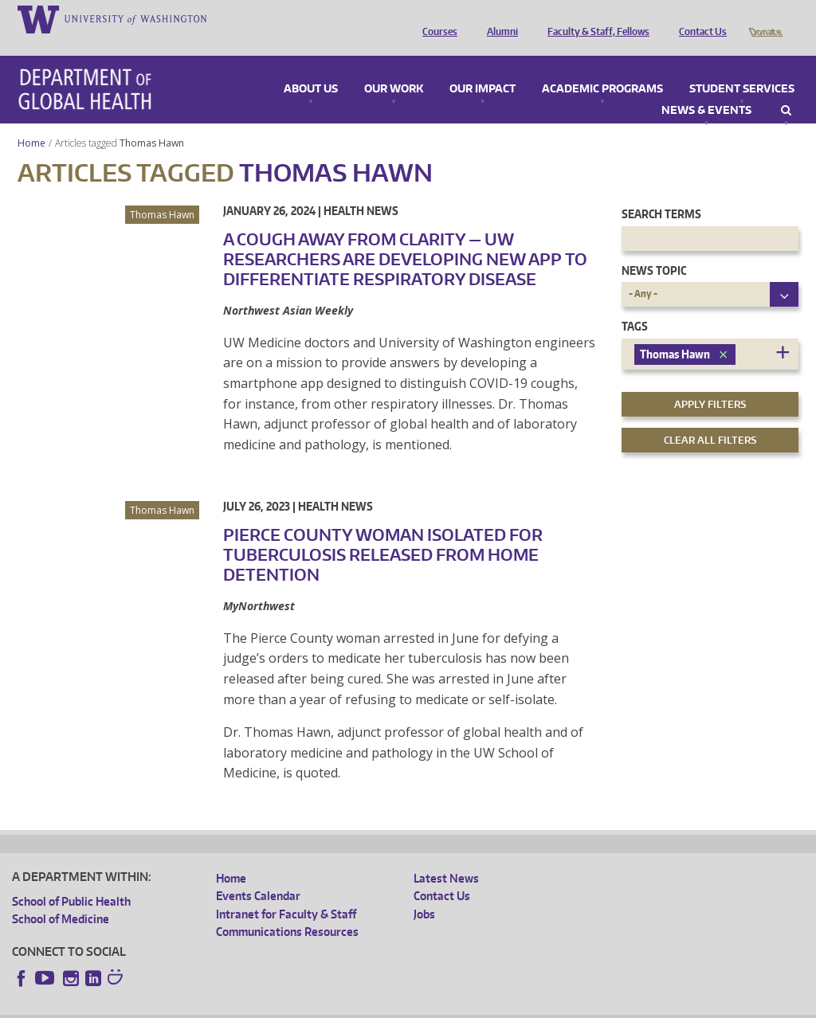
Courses (435, 18)
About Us (311, 66)
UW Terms (287, 1006)
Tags (635, 304)
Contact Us (699, 18)
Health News (361, 188)
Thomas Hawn (153, 120)
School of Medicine (60, 896)
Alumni (498, 18)
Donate (764, 18)
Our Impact (482, 66)
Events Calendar (258, 873)
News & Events (706, 88)
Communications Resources (287, 909)
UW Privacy (223, 1006)
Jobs (424, 892)
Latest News (446, 856)
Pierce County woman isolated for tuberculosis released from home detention (383, 532)
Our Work (393, 66)
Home (31, 120)
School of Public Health (71, 879)
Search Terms (661, 191)
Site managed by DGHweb (382, 1006)
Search (786, 88)
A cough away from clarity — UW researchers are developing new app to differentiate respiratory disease (405, 236)
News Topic (654, 248)
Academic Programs (602, 66)
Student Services (741, 66)
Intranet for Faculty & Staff (286, 892)
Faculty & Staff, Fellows (594, 18)
